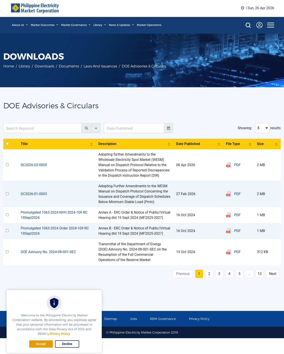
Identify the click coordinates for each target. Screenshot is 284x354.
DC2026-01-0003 (34, 194)
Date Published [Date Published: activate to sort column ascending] (188, 144)
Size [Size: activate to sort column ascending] (260, 144)
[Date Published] (134, 128)
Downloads (44, 66)
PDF (237, 165)
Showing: (245, 128)
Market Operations (149, 24)
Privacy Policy (60, 334)
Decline (67, 344)
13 (260, 274)
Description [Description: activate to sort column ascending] (107, 144)
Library (97, 24)
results (275, 128)
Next (272, 274)
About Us (18, 24)
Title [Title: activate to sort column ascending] (24, 144)
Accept (41, 344)
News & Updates (119, 24)
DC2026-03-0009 (34, 165)
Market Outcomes (43, 24)
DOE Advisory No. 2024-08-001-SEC (48, 252)
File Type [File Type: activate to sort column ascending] (233, 144)
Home (8, 66)
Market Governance (74, 24)
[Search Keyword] (42, 128)
